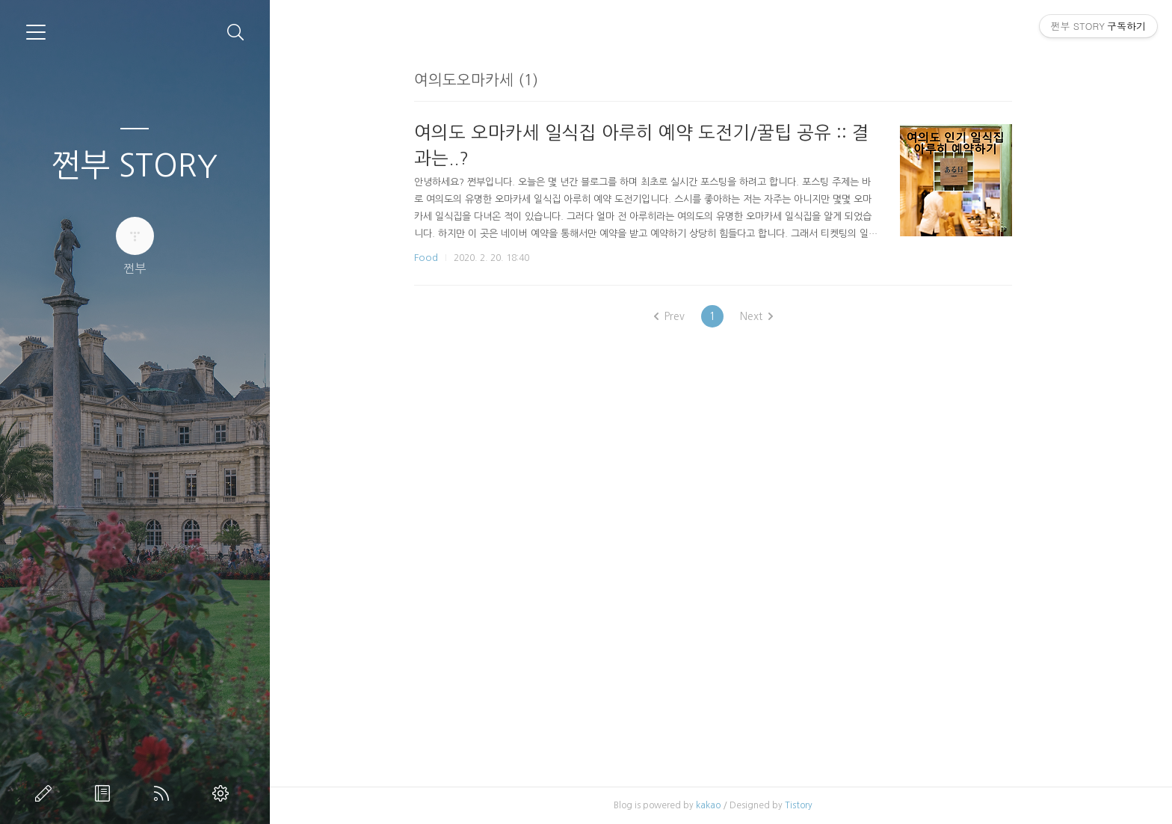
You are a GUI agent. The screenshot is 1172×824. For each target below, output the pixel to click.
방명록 (105, 793)
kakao (715, 805)
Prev (676, 316)
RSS (164, 793)
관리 (223, 793)
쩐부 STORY (135, 165)
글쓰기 (46, 793)
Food (433, 257)
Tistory (806, 805)
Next (763, 316)
